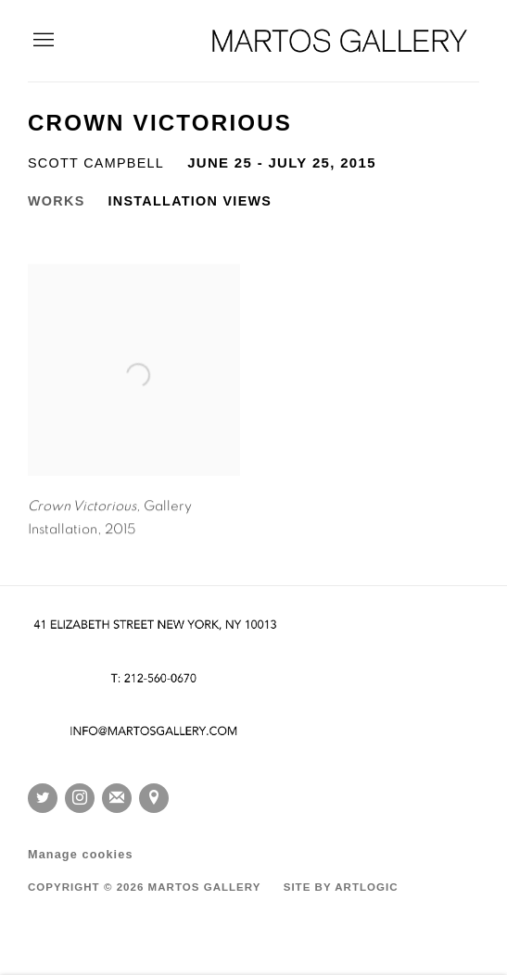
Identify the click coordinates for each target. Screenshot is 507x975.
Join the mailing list (117, 798)
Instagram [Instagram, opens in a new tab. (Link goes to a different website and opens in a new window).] (80, 798)
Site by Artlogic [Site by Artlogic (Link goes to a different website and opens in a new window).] (341, 887)
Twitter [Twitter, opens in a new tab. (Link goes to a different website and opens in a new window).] (42, 798)
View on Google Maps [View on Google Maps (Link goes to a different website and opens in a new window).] (154, 798)
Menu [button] (42, 41)
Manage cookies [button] (80, 854)
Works (56, 201)
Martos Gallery (340, 41)
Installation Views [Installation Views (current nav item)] (190, 201)
